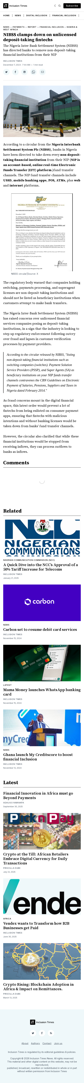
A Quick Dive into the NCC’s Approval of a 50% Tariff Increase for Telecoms (40, 567)
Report (32, 27)
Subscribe (72, 5)
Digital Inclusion (36, 15)
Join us (58, 1043)
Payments (19, 27)
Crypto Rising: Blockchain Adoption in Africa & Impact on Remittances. (38, 987)
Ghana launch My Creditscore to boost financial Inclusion (38, 757)
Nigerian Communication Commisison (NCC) (29, 560)
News (18, 15)
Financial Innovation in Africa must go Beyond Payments (38, 795)
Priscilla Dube (12, 868)
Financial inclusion (52, 27)
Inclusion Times (12, 61)
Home (6, 15)
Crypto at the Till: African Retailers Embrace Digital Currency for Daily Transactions (35, 859)
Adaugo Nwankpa (13, 802)
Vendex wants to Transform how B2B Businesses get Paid (36, 925)
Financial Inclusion (64, 15)
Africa (7, 918)
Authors (35, 1043)
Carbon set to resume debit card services (40, 629)
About (25, 1043)
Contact (46, 1043)
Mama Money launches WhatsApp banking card (42, 692)
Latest (7, 685)
